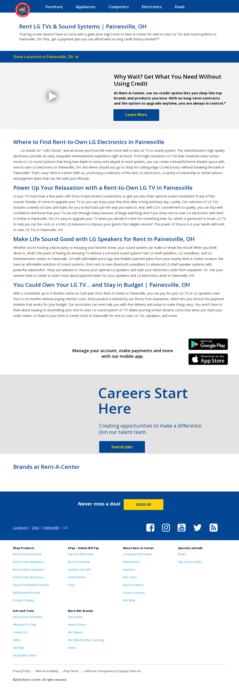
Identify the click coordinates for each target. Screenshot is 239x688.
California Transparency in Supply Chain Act (112, 671)
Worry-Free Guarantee (27, 617)
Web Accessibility (46, 671)
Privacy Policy (22, 671)
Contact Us (20, 632)
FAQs (71, 585)
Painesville (51, 527)
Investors (129, 570)
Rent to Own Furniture (27, 554)
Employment (131, 562)
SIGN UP (143, 504)
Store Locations (133, 585)
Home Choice (77, 625)
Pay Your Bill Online (81, 554)
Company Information (137, 554)
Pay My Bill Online (24, 655)
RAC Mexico (75, 632)
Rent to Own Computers (29, 570)
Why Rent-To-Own (24, 625)
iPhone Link (208, 360)
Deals (182, 554)
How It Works (76, 577)
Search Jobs (122, 446)
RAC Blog (129, 600)
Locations (20, 527)
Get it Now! (75, 617)
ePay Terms (71, 671)
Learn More (136, 114)
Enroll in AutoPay (79, 562)
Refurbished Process (26, 593)
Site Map (18, 648)
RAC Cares (130, 577)
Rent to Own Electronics (28, 577)
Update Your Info (79, 570)
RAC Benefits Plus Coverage (86, 640)
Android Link (208, 345)
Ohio (35, 527)
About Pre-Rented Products (31, 585)
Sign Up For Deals (189, 562)
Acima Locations (134, 593)
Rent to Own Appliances (28, 562)
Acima (72, 648)
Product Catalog (23, 600)
